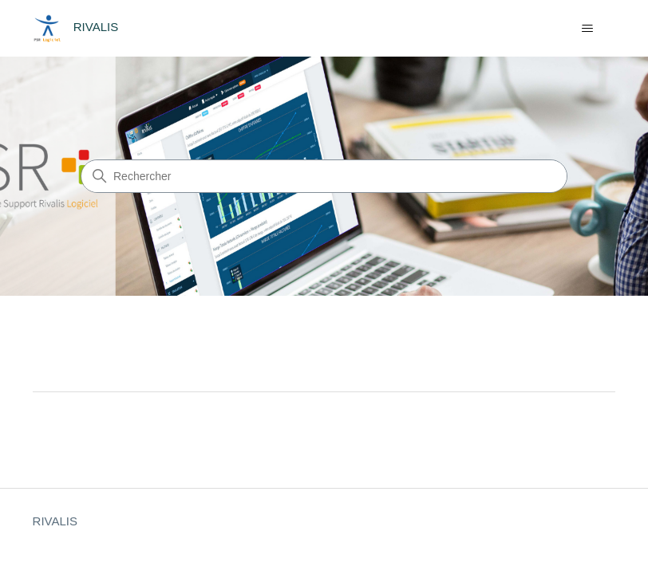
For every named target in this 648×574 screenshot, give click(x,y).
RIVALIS (55, 521)
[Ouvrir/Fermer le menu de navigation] (587, 28)
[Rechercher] (324, 176)
